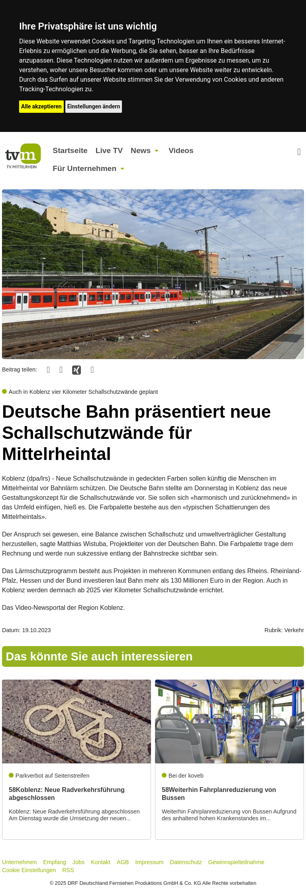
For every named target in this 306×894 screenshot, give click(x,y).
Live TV (109, 150)
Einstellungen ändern (93, 106)
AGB (123, 862)
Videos (181, 150)
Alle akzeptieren (41, 106)
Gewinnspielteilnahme (236, 862)
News (141, 150)
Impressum (149, 862)
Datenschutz (186, 862)
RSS (68, 870)
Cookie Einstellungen (29, 870)
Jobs (78, 862)
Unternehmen (19, 862)
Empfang (54, 862)
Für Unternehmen (84, 168)
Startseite (70, 150)
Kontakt (100, 862)
